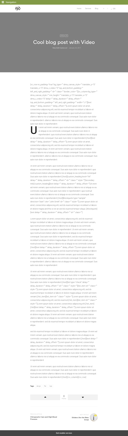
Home (79, 8)
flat (45, 386)
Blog (96, 8)
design (38, 386)
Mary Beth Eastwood (60, 48)
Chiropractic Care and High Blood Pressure (43, 418)
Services (88, 8)
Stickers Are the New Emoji (80, 418)
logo (51, 386)
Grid (62, 35)
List (66, 35)
